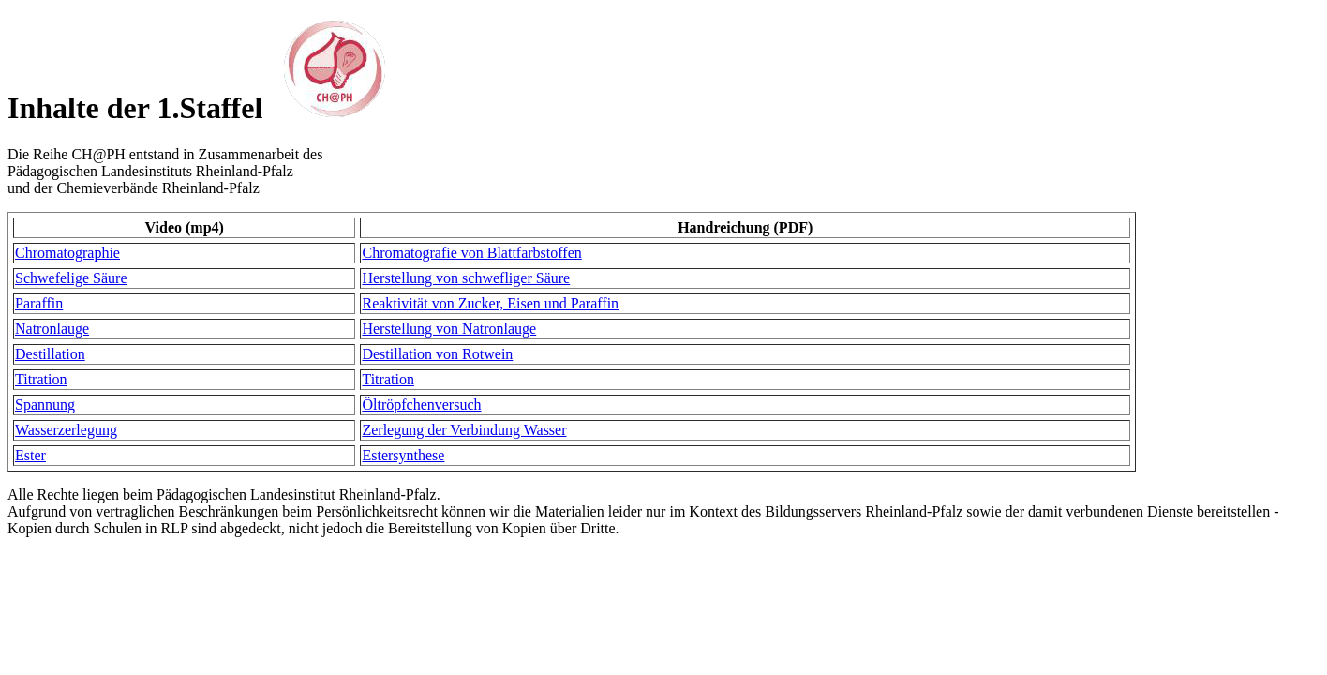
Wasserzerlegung (66, 430)
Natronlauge (52, 329)
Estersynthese (403, 455)
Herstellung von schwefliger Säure (466, 278)
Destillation (50, 354)
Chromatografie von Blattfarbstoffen (471, 253)
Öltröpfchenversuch (421, 404)
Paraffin (39, 303)
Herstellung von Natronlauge (449, 329)
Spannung (45, 404)
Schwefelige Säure (71, 278)
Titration (41, 379)
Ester (30, 455)
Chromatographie (67, 253)
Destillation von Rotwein (437, 354)
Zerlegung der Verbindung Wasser (464, 430)
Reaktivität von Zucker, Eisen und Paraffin (490, 303)
